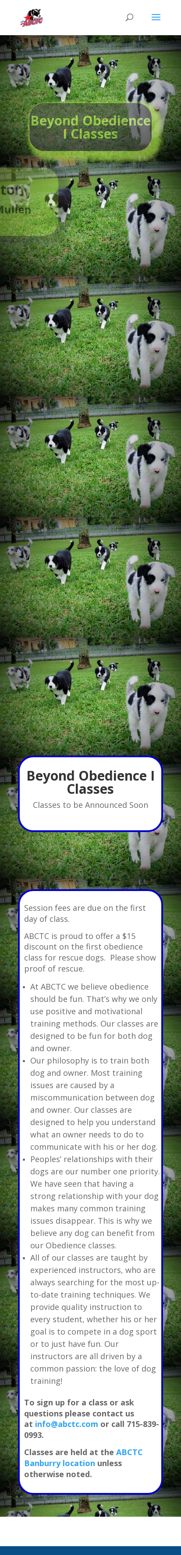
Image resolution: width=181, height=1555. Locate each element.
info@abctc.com (66, 1424)
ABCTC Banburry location (83, 1457)
